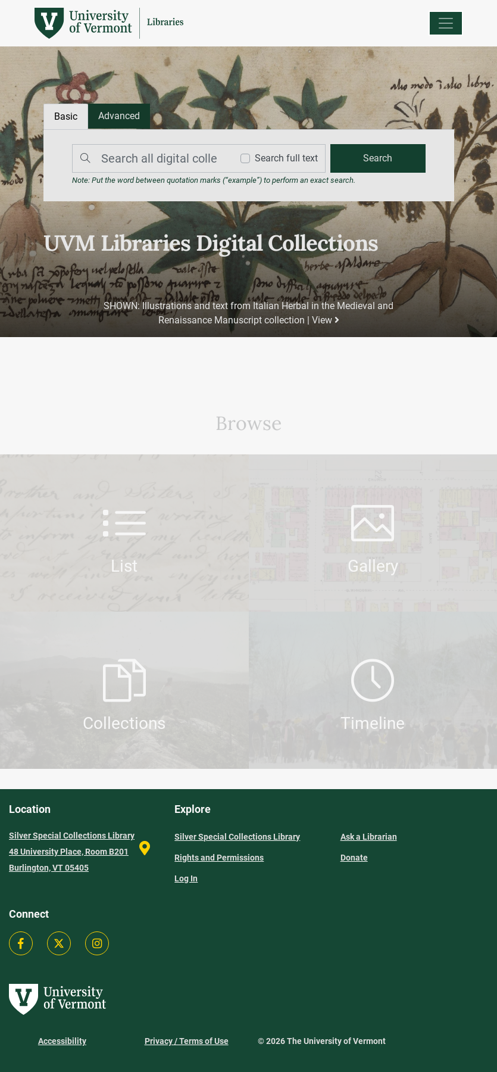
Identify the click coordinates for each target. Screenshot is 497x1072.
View (325, 320)
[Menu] (446, 23)
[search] (377, 158)
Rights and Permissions (219, 857)
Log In (186, 878)
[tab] (119, 116)
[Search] (149, 158)
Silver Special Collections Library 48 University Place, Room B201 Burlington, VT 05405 (72, 851)
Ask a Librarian (368, 837)
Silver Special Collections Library (237, 837)
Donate (354, 857)
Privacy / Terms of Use (187, 1041)
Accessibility (62, 1041)
